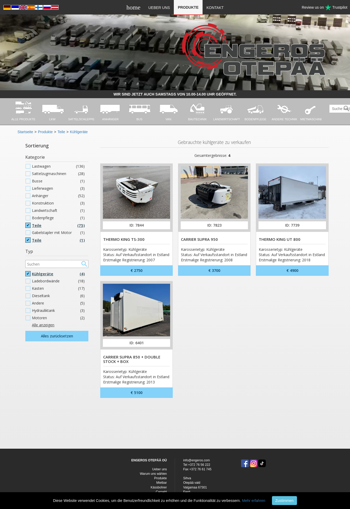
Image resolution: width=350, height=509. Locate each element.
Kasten (58, 288)
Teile (61, 132)
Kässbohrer (159, 487)
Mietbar (161, 483)
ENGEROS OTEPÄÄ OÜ (149, 460)
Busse (58, 181)
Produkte (188, 7)
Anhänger (58, 196)
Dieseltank (58, 296)
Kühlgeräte (79, 132)
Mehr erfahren (253, 500)
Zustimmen (284, 500)
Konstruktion (58, 203)
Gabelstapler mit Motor (58, 232)
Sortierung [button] (37, 145)
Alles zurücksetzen (57, 335)
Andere (58, 303)
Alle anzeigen (43, 324)
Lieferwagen (58, 188)
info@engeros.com (196, 460)
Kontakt (215, 8)
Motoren (58, 318)
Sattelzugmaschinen (58, 174)
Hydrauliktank (58, 310)
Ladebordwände (58, 281)
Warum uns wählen (153, 474)
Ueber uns (159, 8)
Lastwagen (58, 166)
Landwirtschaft (58, 210)
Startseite (25, 132)
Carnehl (161, 492)
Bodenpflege (58, 218)
